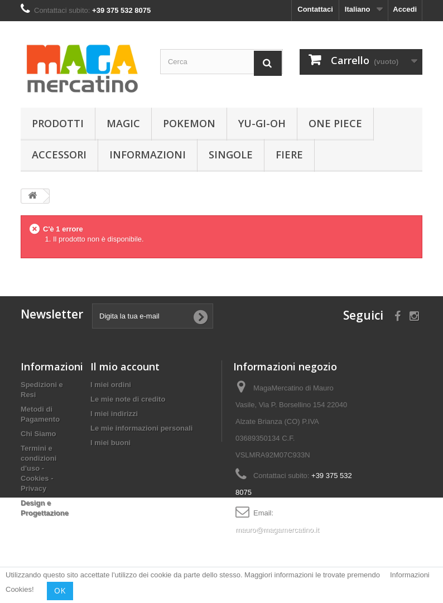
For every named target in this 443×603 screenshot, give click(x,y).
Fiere (289, 154)
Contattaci (315, 9)
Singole (231, 154)
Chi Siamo (38, 434)
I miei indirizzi (114, 413)
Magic (123, 123)
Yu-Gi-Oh (262, 123)
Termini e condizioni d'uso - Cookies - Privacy (38, 468)
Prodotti (58, 123)
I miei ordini (110, 384)
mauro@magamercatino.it (277, 529)
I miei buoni (110, 442)
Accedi (405, 9)
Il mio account (125, 366)
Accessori (59, 154)
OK (60, 590)
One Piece (335, 123)
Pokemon (189, 123)
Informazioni (147, 154)
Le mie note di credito (127, 399)
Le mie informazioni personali (141, 428)
